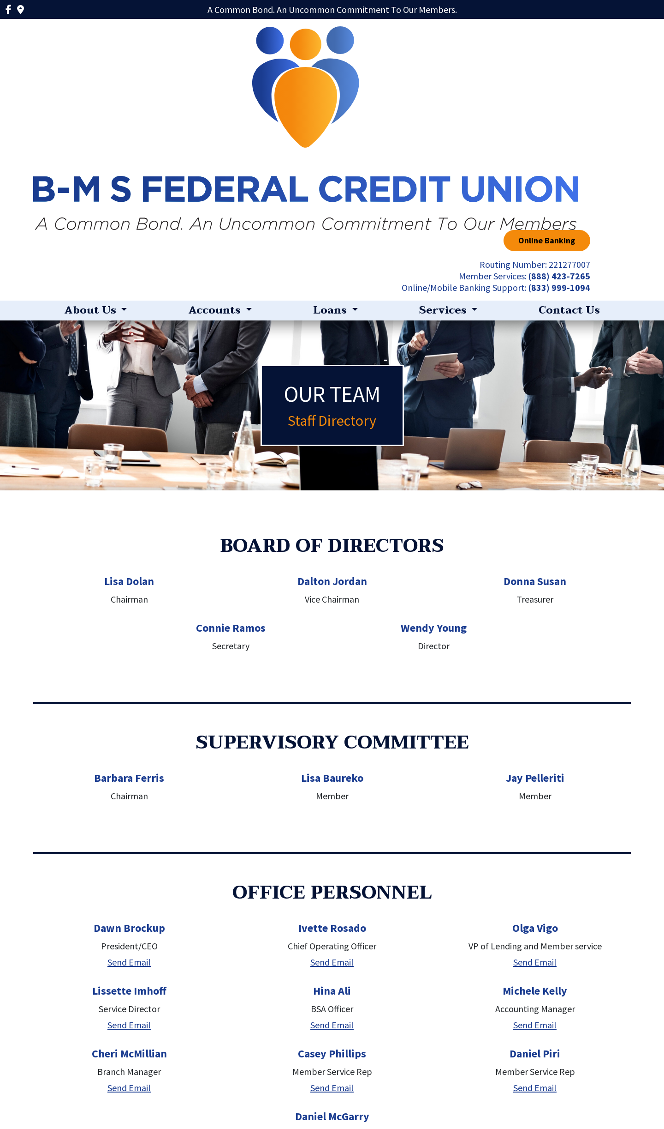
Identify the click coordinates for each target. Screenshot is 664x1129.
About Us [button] (91, 106)
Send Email (129, 758)
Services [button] (444, 106)
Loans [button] (331, 106)
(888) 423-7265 (600, 72)
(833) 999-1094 (600, 84)
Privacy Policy (165, 1098)
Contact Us (569, 106)
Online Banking (587, 36)
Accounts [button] (215, 106)
